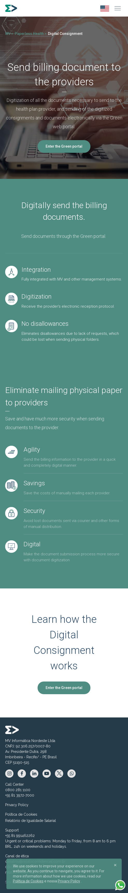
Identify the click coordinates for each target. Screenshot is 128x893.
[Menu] (117, 8)
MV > (9, 34)
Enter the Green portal (64, 146)
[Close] (115, 865)
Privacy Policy (17, 805)
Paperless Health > (31, 34)
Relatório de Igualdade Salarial (30, 821)
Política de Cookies (21, 814)
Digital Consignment (65, 34)
